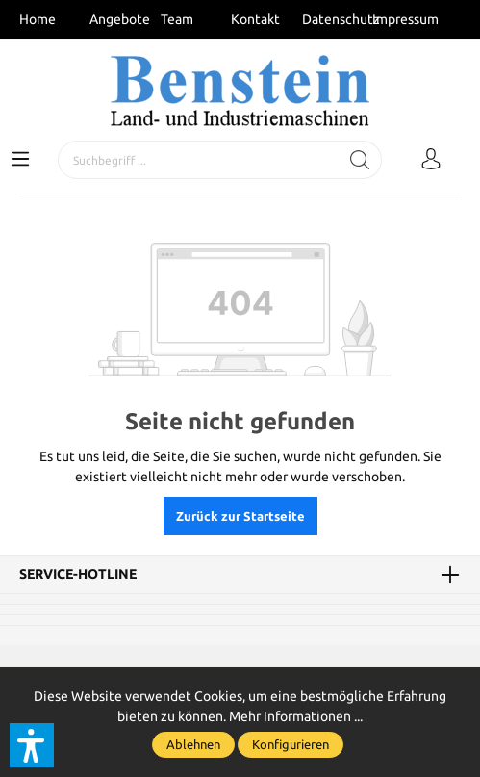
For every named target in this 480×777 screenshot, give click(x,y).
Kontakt (255, 19)
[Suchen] (360, 160)
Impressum (405, 19)
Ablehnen (193, 744)
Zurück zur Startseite (240, 516)
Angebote (119, 19)
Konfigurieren (290, 744)
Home (37, 19)
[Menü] (20, 159)
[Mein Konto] (431, 159)
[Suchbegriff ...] (199, 160)
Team (177, 19)
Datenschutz (341, 19)
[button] (32, 745)
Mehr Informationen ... (296, 716)
